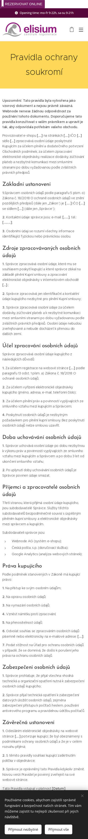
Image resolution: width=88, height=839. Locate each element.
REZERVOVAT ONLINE (21, 3)
